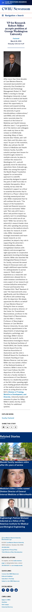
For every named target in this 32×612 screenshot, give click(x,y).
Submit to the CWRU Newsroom (10, 578)
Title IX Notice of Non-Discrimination (12, 549)
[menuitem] (16, 571)
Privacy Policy (13, 547)
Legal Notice (5, 547)
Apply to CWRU (6, 597)
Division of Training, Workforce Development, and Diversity (15, 394)
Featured (11, 418)
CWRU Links (6, 594)
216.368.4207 (5, 563)
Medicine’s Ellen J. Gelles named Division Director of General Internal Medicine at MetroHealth (16, 491)
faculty (4, 418)
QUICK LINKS (6, 568)
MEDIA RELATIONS (8, 555)
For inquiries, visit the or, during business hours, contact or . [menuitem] (12, 560)
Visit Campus (5, 602)
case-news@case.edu (16, 563)
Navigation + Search (12, 16)
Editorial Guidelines (7, 574)
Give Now (4, 599)
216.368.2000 (5, 544)
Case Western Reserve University (15, 540)
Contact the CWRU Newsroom (10, 571)
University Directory (7, 604)
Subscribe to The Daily (8, 576)
